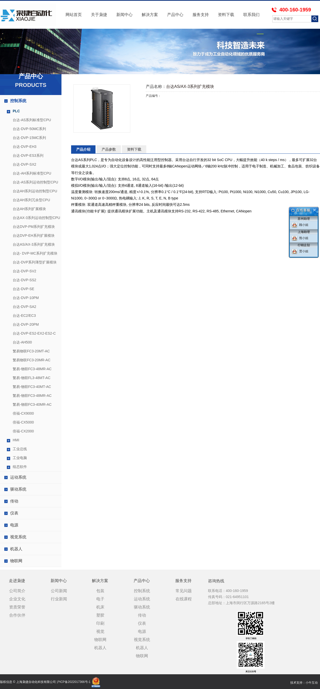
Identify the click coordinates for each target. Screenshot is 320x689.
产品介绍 (83, 149)
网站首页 (74, 14)
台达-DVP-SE (23, 289)
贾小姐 (303, 251)
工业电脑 (20, 458)
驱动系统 (18, 489)
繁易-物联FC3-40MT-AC (32, 387)
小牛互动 (312, 682)
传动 (14, 501)
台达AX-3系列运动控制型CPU (36, 218)
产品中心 (175, 14)
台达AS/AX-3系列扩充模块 (34, 244)
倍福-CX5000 (23, 422)
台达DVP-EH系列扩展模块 (34, 235)
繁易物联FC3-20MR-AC (32, 360)
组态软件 (20, 467)
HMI (16, 440)
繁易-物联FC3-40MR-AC (32, 404)
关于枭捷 (99, 14)
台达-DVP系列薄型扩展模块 (35, 262)
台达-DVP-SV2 (24, 271)
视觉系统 (18, 537)
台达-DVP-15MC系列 (29, 138)
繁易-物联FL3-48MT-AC (32, 378)
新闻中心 (124, 14)
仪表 (14, 513)
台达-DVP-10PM (26, 298)
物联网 (16, 561)
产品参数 (109, 149)
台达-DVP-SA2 (24, 307)
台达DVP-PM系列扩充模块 (34, 227)
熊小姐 (303, 238)
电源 (14, 525)
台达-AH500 (22, 342)
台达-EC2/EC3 (24, 316)
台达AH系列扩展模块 (29, 209)
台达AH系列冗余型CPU (31, 200)
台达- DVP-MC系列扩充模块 (35, 253)
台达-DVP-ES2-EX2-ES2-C (34, 333)
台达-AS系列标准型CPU (32, 120)
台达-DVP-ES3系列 (28, 155)
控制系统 (18, 101)
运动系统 (18, 477)
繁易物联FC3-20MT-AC (31, 351)
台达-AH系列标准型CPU (32, 173)
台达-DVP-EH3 (24, 147)
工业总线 (20, 449)
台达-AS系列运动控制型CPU (35, 182)
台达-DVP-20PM (26, 324)
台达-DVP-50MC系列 (29, 129)
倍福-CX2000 (23, 431)
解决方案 (150, 14)
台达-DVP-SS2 (24, 280)
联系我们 (251, 14)
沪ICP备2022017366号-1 (73, 682)
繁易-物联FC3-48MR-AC (32, 369)
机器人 (16, 549)
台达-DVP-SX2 (24, 164)
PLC (16, 111)
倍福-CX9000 (23, 413)
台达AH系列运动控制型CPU (35, 191)
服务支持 (201, 14)
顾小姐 (303, 225)
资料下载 (226, 14)
